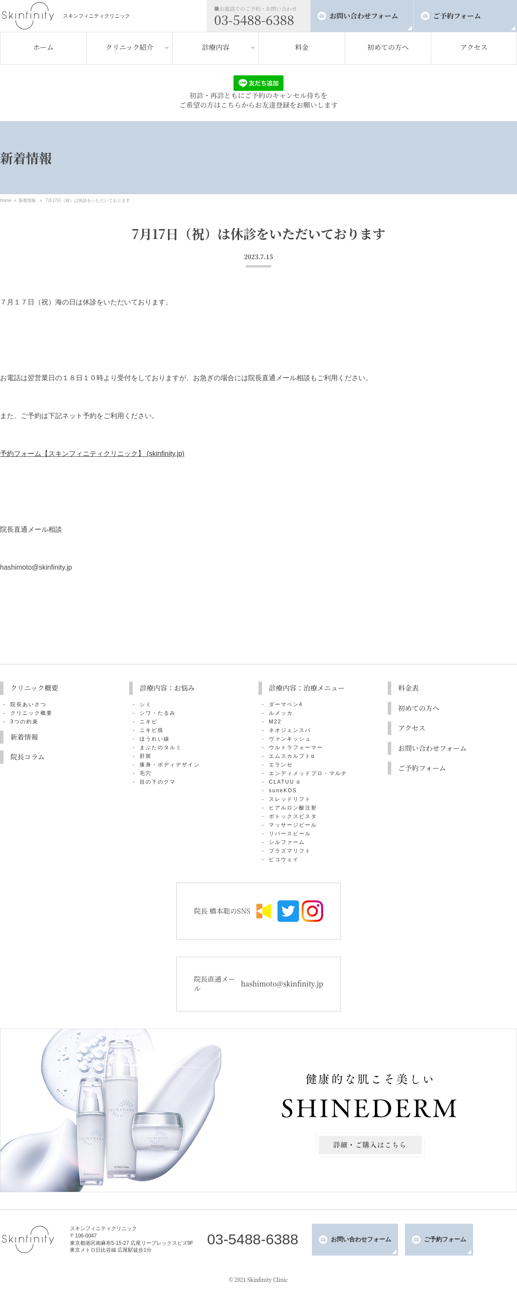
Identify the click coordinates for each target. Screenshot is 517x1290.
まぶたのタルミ (161, 747)
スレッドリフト (290, 799)
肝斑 (146, 756)
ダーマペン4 (286, 704)
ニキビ (149, 722)
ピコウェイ (284, 859)
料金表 (408, 688)
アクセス (474, 47)
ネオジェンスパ (290, 730)
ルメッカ (281, 713)
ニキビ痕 (152, 730)
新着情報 (27, 200)
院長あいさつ (28, 704)
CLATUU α (284, 782)
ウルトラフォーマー (296, 747)
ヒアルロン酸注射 (293, 808)
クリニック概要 (34, 688)
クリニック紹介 (129, 47)
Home (6, 200)
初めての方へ (387, 47)
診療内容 (215, 47)
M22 (275, 722)
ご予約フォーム (457, 16)
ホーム (43, 47)
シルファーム (287, 842)
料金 (301, 47)
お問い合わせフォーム (364, 16)
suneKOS (283, 791)
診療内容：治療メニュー (307, 688)
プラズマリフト (290, 851)
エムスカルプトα (292, 756)
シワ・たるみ (158, 713)
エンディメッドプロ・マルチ (308, 773)
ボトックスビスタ (293, 816)
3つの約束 (24, 722)
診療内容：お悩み (167, 688)
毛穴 (146, 773)
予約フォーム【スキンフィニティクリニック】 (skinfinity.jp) (92, 453)
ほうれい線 (155, 739)
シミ (146, 704)
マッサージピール (293, 825)
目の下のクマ (158, 782)
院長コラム (27, 757)
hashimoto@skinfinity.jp (282, 984)
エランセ (281, 765)
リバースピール (290, 834)
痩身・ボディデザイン (170, 765)
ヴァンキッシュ (290, 739)
